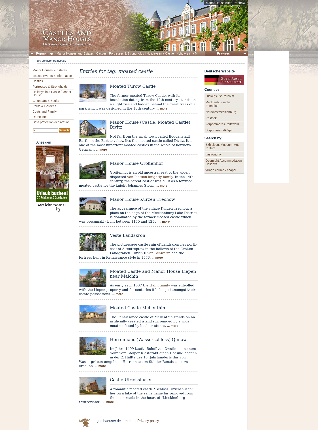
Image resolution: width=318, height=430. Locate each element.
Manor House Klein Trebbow (225, 3)
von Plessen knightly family (150, 177)
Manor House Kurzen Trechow (142, 199)
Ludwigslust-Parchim (219, 96)
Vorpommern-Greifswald (222, 124)
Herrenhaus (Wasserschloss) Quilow (148, 339)
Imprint (129, 421)
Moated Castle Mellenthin (137, 307)
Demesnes (40, 117)
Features (223, 53)
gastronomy (213, 154)
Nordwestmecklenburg (220, 112)
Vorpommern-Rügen (219, 130)
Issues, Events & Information (52, 76)
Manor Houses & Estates (50, 70)
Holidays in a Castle (160, 53)
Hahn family (160, 285)
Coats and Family (45, 111)
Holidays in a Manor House (195, 53)
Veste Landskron (127, 235)
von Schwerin (159, 253)
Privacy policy (148, 421)
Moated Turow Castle (133, 86)
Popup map (44, 53)
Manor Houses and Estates (75, 53)
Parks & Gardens (44, 106)
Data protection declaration (51, 122)
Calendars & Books (46, 100)
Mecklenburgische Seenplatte (217, 104)
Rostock (211, 118)
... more (162, 108)
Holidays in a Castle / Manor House (52, 93)
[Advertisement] (271, 117)
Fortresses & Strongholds (126, 53)
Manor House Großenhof (136, 163)
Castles (101, 53)
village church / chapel (220, 170)
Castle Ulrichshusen (131, 379)
